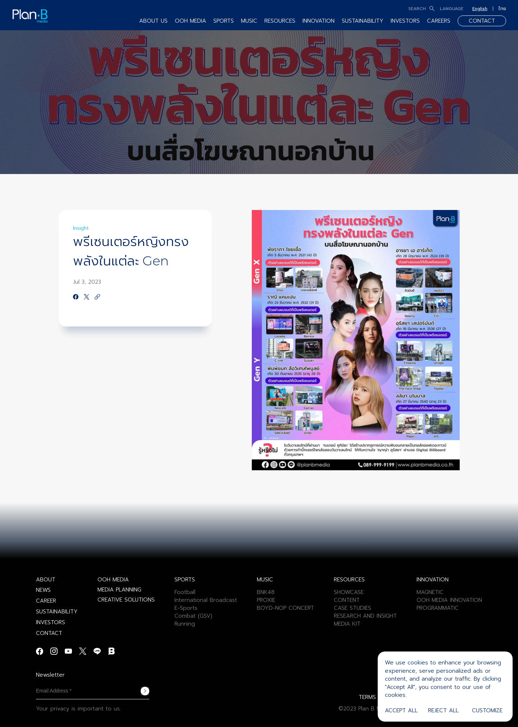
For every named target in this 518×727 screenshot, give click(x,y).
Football (184, 592)
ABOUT (45, 580)
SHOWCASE (349, 592)
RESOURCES (279, 21)
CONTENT (347, 600)
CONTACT (482, 21)
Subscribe (145, 691)
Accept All (401, 710)
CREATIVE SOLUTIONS (126, 600)
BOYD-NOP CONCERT (285, 608)
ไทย (502, 8)
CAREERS (438, 21)
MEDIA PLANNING (119, 590)
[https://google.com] (97, 297)
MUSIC (249, 21)
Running (184, 624)
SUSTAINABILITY (362, 21)
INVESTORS (405, 21)
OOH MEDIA (190, 21)
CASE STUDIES (352, 608)
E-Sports (185, 608)
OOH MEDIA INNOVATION (449, 600)
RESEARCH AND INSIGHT (365, 616)
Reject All (443, 710)
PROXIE (266, 600)
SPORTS (223, 21)
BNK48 (265, 592)
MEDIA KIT (347, 624)
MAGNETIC (430, 592)
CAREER (46, 601)
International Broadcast (205, 600)
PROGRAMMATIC (438, 608)
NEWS (43, 590)
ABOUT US (153, 21)
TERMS (367, 697)
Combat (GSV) (193, 616)
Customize (487, 710)
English (479, 8)
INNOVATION (319, 21)
